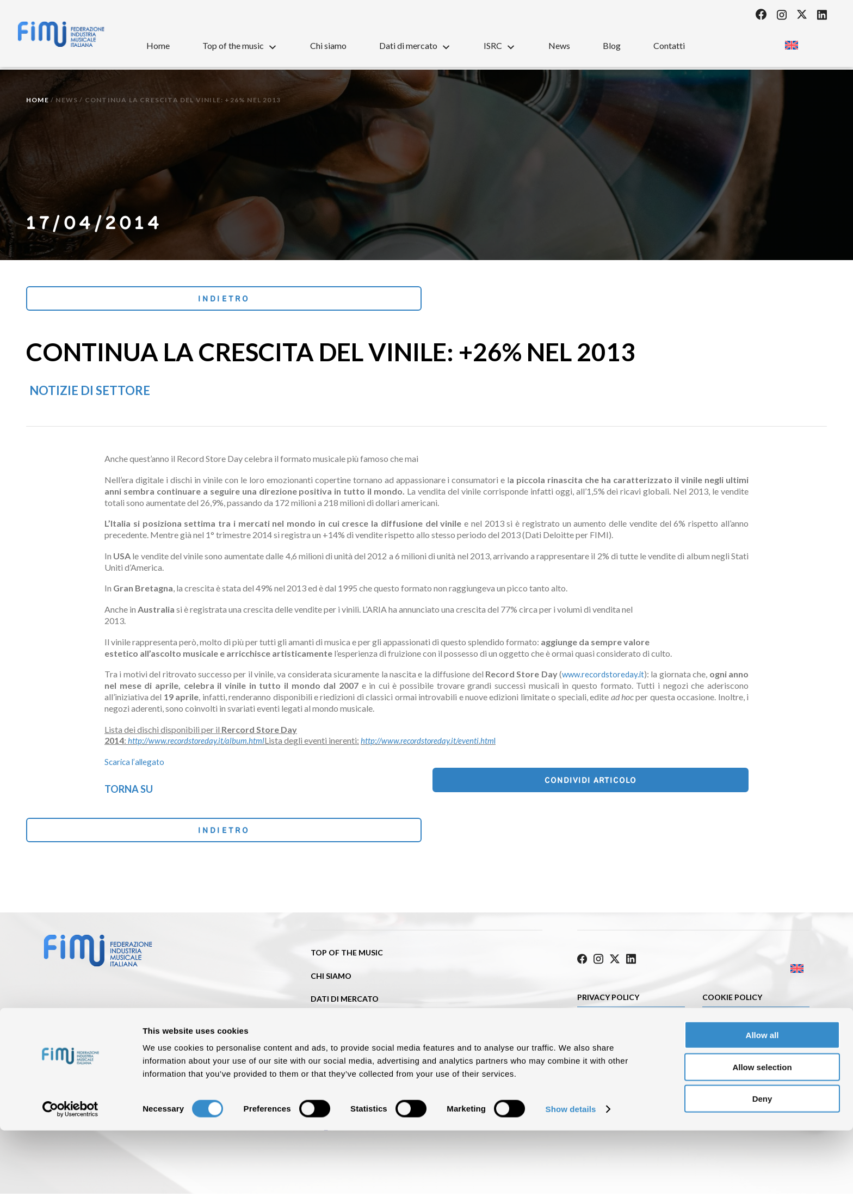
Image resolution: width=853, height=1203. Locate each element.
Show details (571, 1181)
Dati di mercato (415, 45)
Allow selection (762, 1139)
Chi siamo (328, 45)
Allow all (762, 1107)
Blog (612, 45)
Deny (762, 1171)
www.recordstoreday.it (602, 678)
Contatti (669, 45)
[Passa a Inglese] (791, 42)
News (559, 45)
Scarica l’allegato (135, 765)
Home (158, 45)
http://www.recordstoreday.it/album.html (199, 744)
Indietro (99, 300)
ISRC (500, 45)
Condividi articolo (693, 785)
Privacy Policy (608, 999)
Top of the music (239, 45)
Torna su (128, 792)
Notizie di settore (89, 394)
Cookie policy (732, 999)
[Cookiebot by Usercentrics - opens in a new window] (70, 1182)
